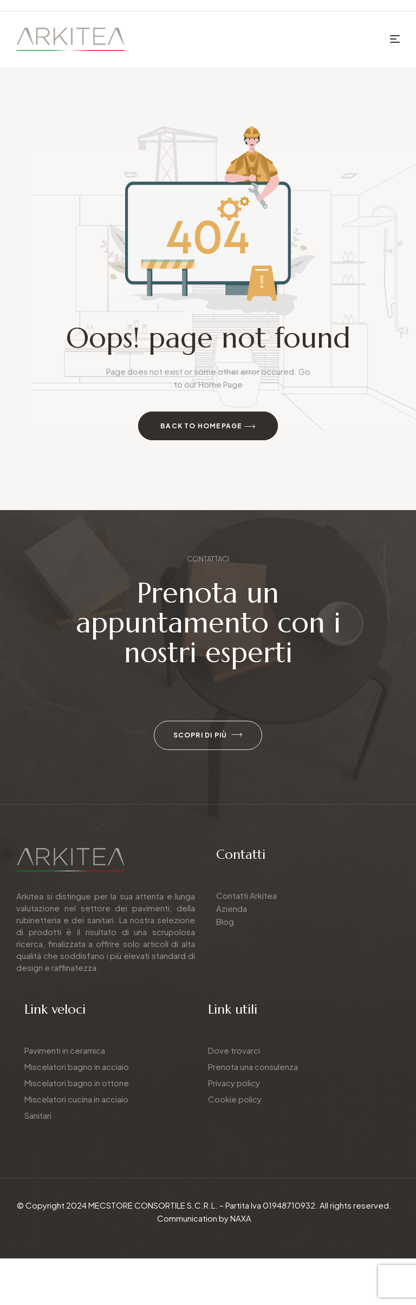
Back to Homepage (208, 426)
